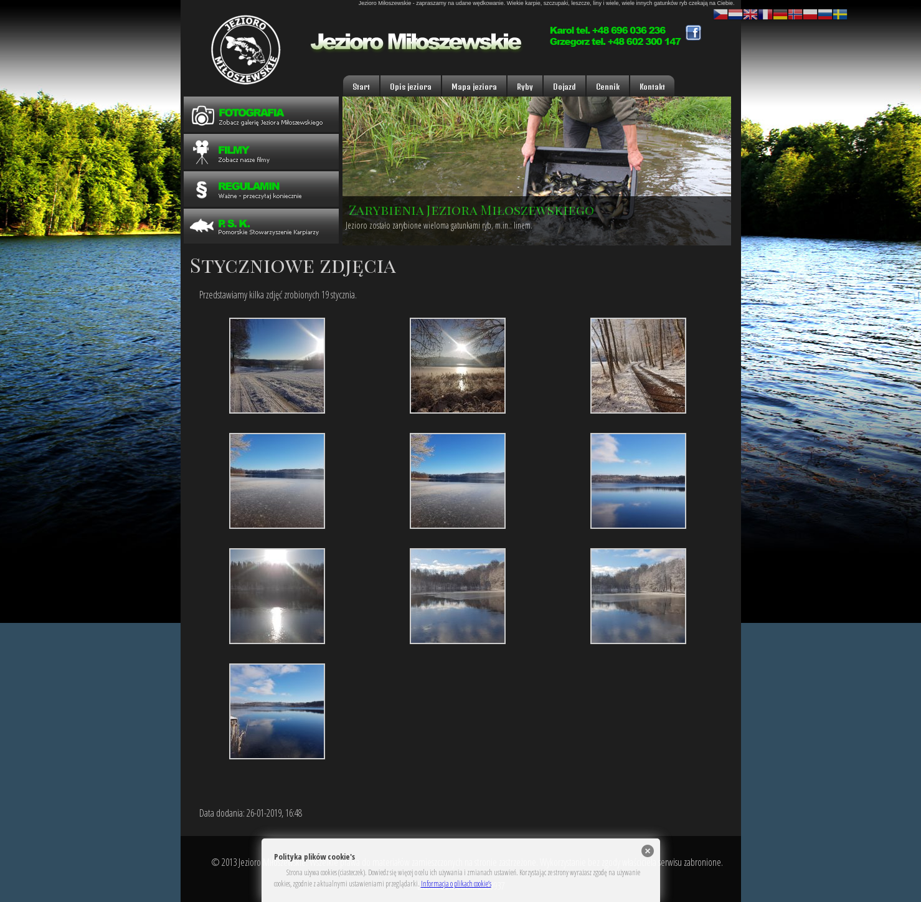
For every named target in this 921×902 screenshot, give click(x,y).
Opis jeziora (411, 87)
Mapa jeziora (474, 87)
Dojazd (564, 87)
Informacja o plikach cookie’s (456, 883)
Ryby (525, 87)
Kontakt (652, 87)
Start (361, 87)
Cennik (608, 87)
